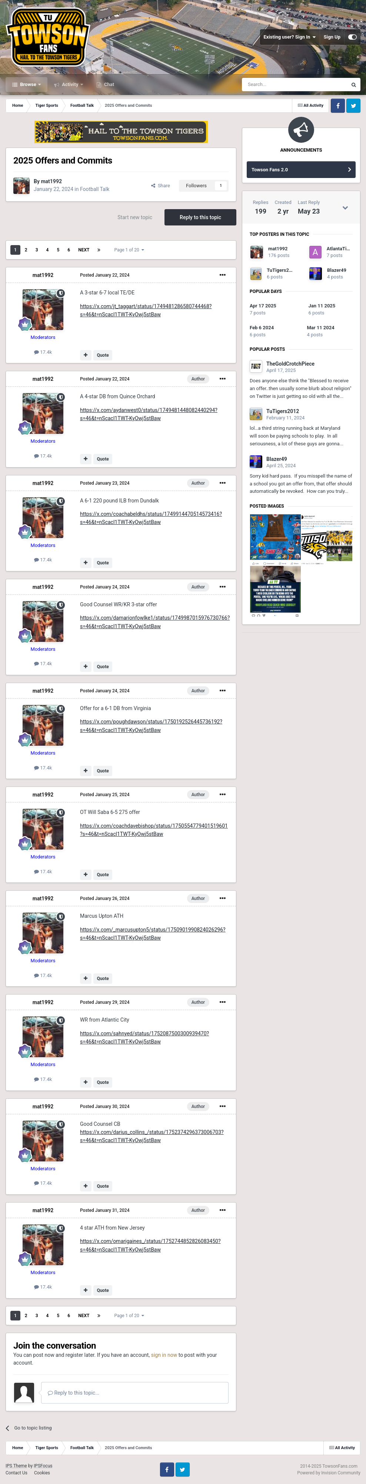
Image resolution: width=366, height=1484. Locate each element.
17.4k (43, 352)
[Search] (277, 84)
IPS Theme (16, 1465)
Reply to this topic (200, 217)
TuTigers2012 (282, 270)
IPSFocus (43, 1465)
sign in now (164, 1355)
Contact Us (16, 1472)
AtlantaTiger (340, 248)
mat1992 (51, 181)
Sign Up (332, 37)
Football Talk (94, 189)
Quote (103, 355)
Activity (70, 84)
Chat (108, 84)
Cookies (42, 1472)
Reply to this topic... (73, 1393)
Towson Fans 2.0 (270, 169)
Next (83, 250)
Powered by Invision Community (328, 1472)
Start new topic (134, 217)
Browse (28, 84)
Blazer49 (336, 270)
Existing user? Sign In (290, 37)
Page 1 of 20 (129, 250)
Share (160, 185)
